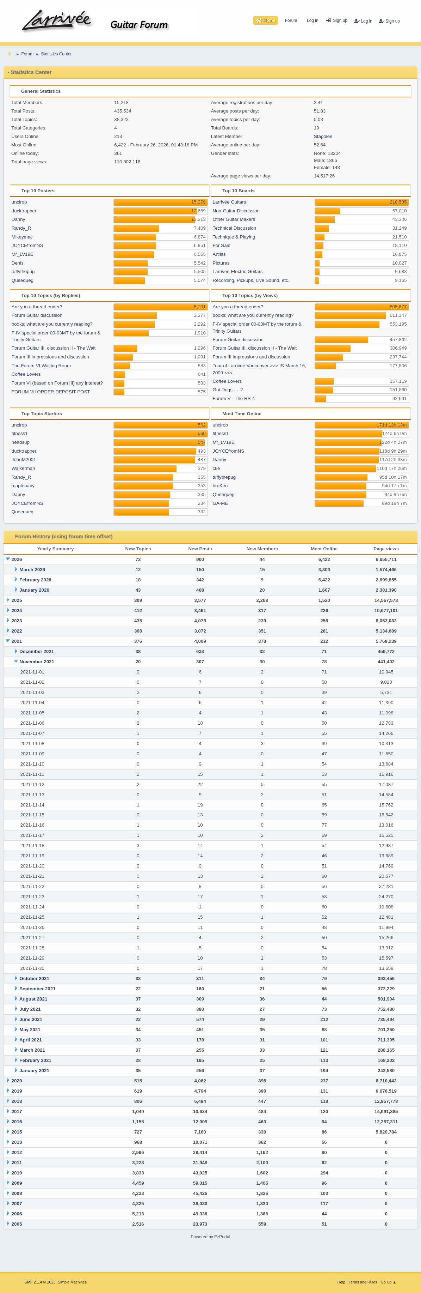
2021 (17, 641)
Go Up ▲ (388, 1282)
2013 (17, 1142)
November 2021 (36, 661)
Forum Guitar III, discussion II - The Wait (54, 348)
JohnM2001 (24, 459)
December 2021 (36, 651)
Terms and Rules (363, 1282)
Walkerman (23, 468)
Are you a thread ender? (37, 306)
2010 (17, 1173)
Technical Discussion (234, 228)
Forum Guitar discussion (37, 315)
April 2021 (30, 1040)
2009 (17, 1183)
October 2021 (34, 978)
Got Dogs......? (228, 389)
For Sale (221, 245)
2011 (17, 1162)
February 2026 (35, 579)
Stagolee (323, 136)
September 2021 (37, 988)
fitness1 (20, 433)
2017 (17, 1111)
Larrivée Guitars (229, 202)
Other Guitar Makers (234, 219)
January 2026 (34, 590)
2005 (17, 1224)
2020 (17, 1080)
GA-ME (220, 503)
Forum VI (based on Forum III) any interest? (57, 383)
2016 (17, 1121)
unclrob (19, 202)
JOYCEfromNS (27, 245)
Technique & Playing (234, 237)
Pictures (221, 263)
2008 (17, 1193)
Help (341, 1282)
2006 (17, 1213)
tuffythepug (23, 271)
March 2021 (32, 1050)
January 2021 (34, 1070)
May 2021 (29, 1029)
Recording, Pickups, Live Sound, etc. (251, 280)
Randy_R (21, 228)
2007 (17, 1203)
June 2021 (30, 1019)
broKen (220, 485)
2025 (17, 600)
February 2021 (35, 1060)
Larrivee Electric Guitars (238, 271)
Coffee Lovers (26, 374)
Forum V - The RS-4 (234, 398)
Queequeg (22, 280)
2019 (17, 1091)
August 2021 (33, 999)
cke (216, 468)
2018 (17, 1101)
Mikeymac (22, 237)
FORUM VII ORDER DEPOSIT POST (51, 391)
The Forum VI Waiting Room (41, 365)
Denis (18, 263)
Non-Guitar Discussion (236, 210)
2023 (17, 620)
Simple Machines (72, 1282)
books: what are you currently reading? (52, 324)
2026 (17, 559)
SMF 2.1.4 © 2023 (40, 1282)
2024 (17, 610)
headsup (21, 442)
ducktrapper (24, 210)
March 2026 (32, 569)
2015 (17, 1132)
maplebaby (23, 485)
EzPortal (222, 1236)
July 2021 (30, 1009)
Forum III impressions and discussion (50, 356)
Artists (219, 254)
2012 (17, 1152)
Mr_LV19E (22, 254)
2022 (17, 631)
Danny (18, 219)
